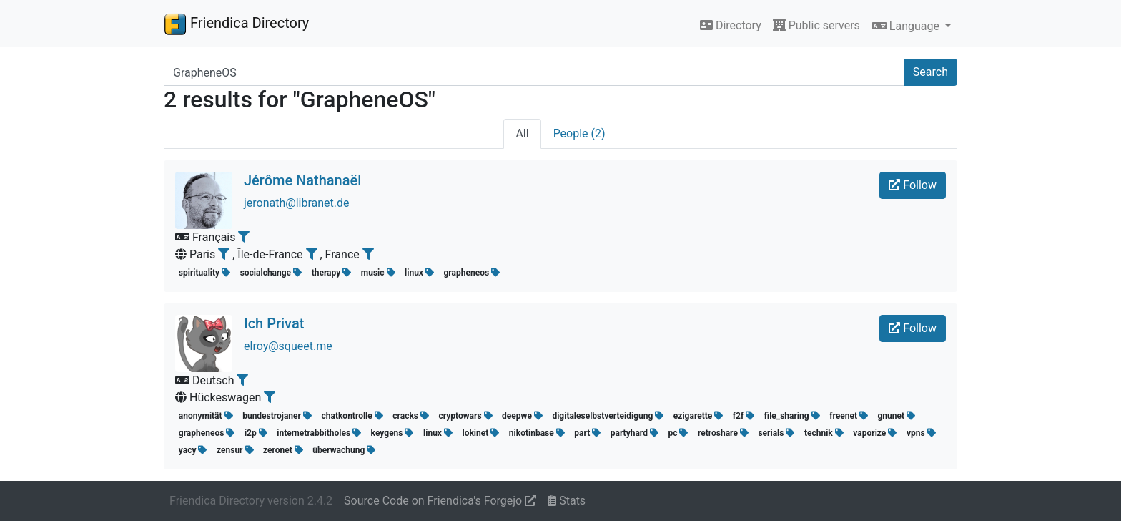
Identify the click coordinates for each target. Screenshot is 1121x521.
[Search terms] (534, 72)
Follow (913, 185)
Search (930, 72)
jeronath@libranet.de (297, 203)
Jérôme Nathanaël (302, 180)
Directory (730, 25)
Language (907, 26)
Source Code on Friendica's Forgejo (440, 500)
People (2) (579, 133)
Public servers (816, 25)
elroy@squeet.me (288, 346)
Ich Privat (274, 323)
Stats (567, 500)
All (521, 133)
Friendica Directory (236, 23)
